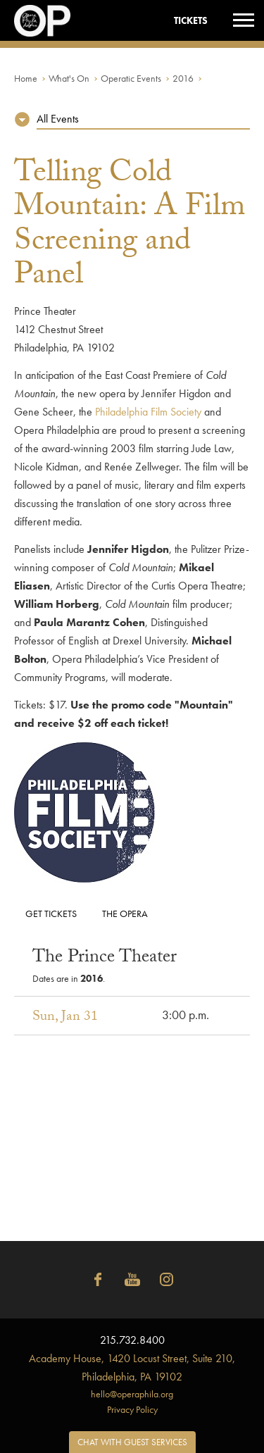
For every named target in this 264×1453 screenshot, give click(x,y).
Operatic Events (131, 78)
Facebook (97, 1279)
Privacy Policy (132, 1409)
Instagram (166, 1279)
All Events (58, 118)
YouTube (132, 1279)
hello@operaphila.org (132, 1393)
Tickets (191, 20)
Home (25, 78)
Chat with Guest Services (132, 1442)
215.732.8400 (132, 1340)
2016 (183, 78)
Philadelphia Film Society (148, 411)
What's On (69, 78)
